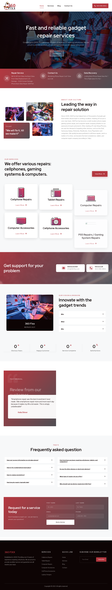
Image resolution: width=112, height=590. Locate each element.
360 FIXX (14, 548)
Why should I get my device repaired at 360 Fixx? (79, 484)
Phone (78, 512)
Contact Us (68, 6)
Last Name (80, 503)
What (63, 321)
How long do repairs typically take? (20, 482)
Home (42, 6)
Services (51, 6)
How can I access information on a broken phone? (26, 460)
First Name (50, 503)
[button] (100, 5)
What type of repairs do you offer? (74, 476)
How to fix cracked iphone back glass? (21, 467)
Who (62, 314)
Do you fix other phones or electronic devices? (78, 469)
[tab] (82, 314)
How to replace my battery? (18, 475)
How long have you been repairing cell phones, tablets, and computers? (81, 461)
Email (48, 512)
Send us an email (73, 266)
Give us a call (99, 266)
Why (62, 329)
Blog (59, 6)
